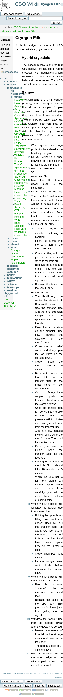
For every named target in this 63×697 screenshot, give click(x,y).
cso (41, 27)
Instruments (51, 27)
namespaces (10, 72)
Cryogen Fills (50, 4)
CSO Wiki (26, 4)
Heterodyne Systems (10, 31)
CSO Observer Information (26, 27)
